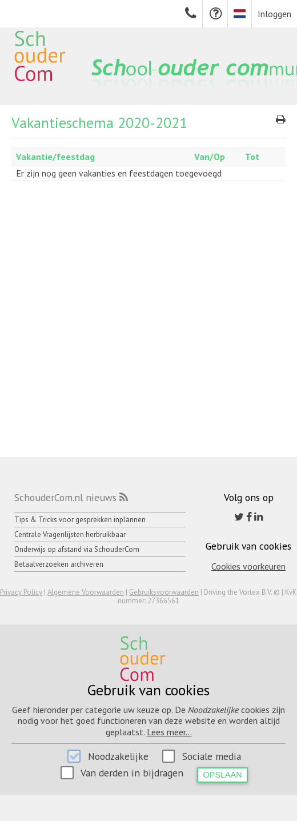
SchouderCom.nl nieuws (65, 497)
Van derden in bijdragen (132, 772)
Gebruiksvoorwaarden (164, 592)
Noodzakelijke (118, 756)
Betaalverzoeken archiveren (58, 564)
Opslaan (222, 774)
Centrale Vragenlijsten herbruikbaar (70, 534)
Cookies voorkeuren (248, 566)
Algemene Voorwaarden (85, 592)
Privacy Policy (21, 592)
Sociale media (211, 756)
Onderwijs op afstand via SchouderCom (76, 549)
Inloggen (274, 13)
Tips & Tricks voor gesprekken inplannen (80, 519)
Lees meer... (169, 732)
